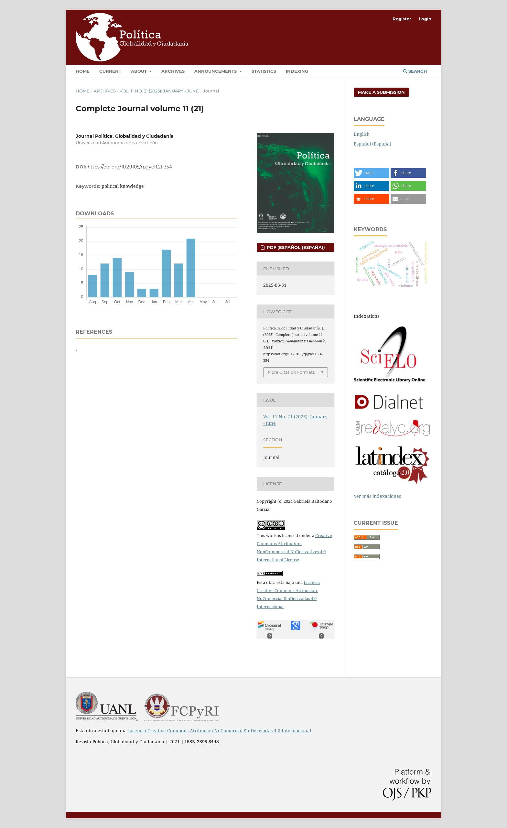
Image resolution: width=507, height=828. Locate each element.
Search (415, 71)
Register (402, 18)
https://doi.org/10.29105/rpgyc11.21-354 (130, 167)
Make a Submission (381, 92)
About (139, 71)
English (362, 134)
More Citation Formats (291, 372)
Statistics (264, 71)
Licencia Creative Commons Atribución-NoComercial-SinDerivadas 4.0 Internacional (219, 730)
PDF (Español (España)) (295, 247)
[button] (371, 173)
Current (110, 71)
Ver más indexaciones (377, 496)
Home (83, 71)
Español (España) (372, 144)
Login (425, 18)
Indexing (297, 71)
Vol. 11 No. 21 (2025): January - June (159, 90)
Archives (173, 71)
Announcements (216, 71)
